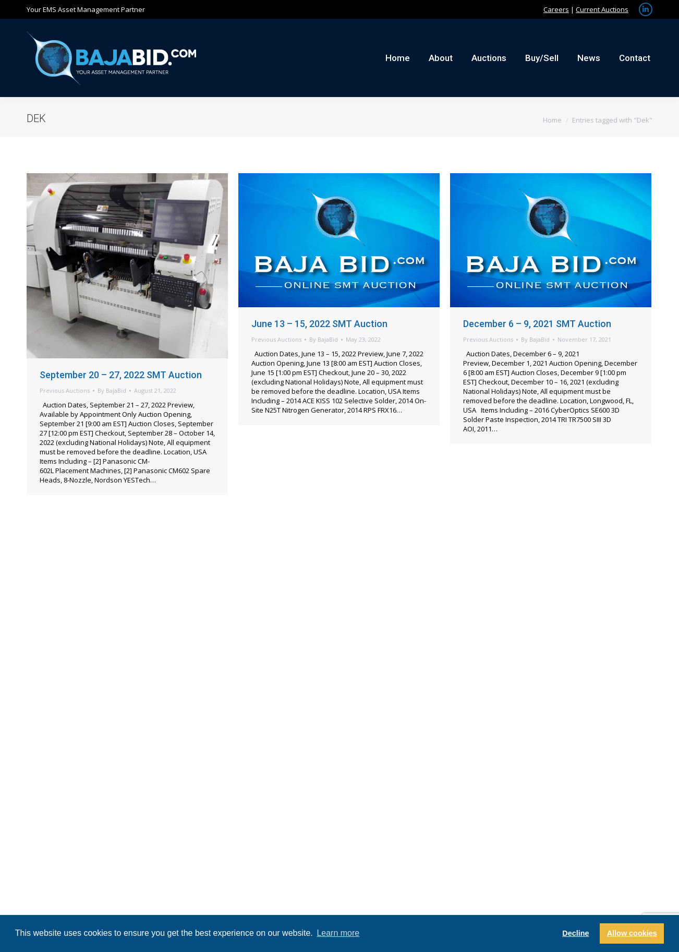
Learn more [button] (338, 933)
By (112, 390)
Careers (556, 9)
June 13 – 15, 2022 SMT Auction (319, 323)
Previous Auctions (65, 390)
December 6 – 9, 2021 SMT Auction (537, 323)
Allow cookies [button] (632, 933)
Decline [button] (575, 933)
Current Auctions (602, 9)
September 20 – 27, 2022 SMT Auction (121, 374)
